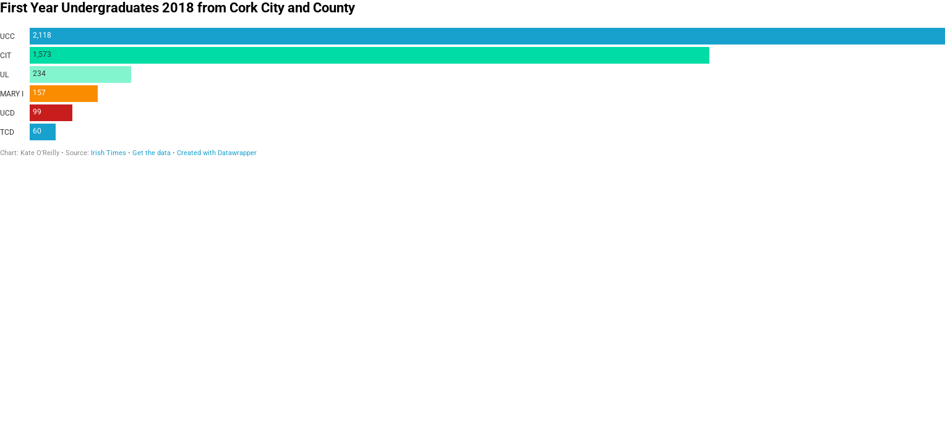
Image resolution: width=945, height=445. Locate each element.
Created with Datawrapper (217, 153)
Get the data (151, 153)
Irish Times (108, 153)
